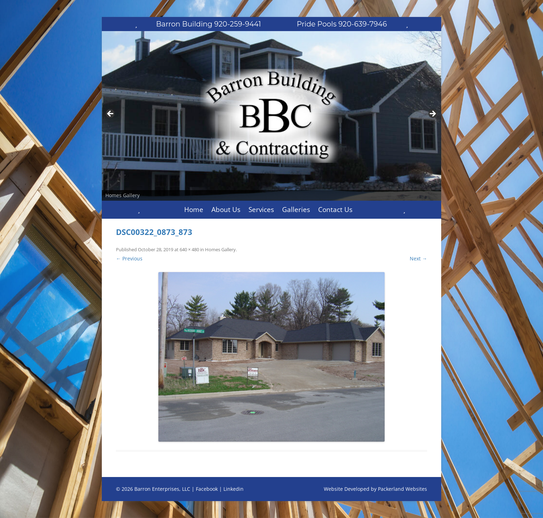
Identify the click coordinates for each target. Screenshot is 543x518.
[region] (271, 116)
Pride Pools (342, 24)
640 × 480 (189, 249)
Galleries (296, 209)
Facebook (207, 488)
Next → (418, 258)
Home (193, 209)
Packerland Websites (402, 488)
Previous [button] (110, 114)
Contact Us (335, 209)
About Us (225, 209)
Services (261, 209)
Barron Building (208, 24)
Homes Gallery (220, 249)
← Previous (129, 258)
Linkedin (233, 488)
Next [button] (432, 114)
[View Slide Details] (271, 116)
